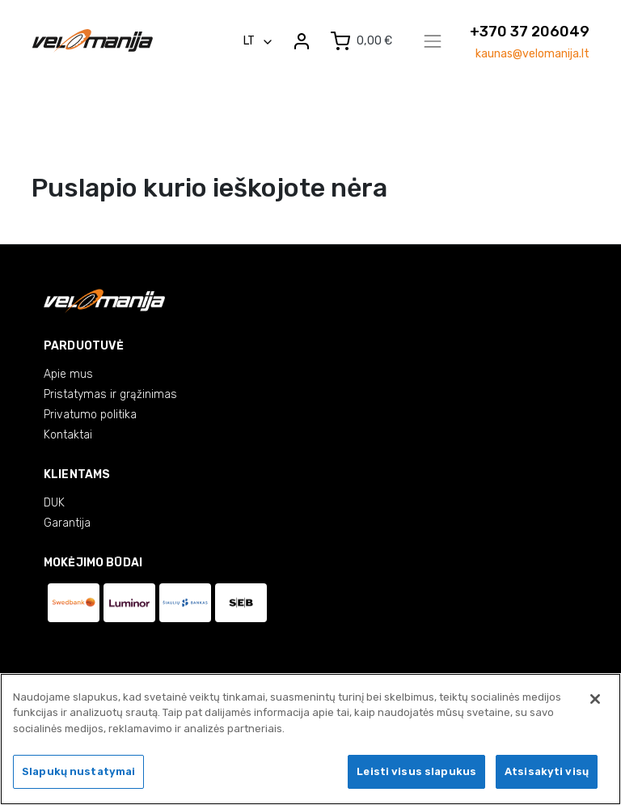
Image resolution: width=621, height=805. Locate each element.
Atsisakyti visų (547, 774)
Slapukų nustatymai (78, 774)
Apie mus (68, 374)
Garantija (67, 523)
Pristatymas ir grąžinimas (110, 394)
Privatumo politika (90, 415)
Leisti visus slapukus (416, 774)
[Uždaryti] (595, 700)
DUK (54, 503)
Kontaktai (68, 435)
